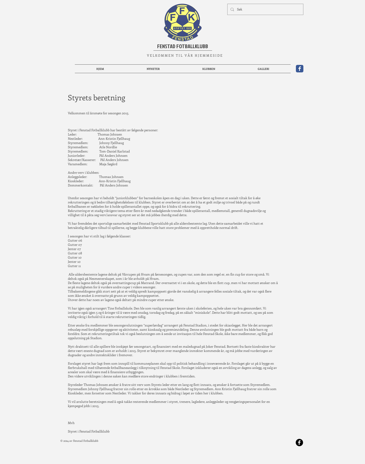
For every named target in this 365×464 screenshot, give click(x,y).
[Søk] (265, 9)
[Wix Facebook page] (299, 68)
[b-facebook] (299, 442)
